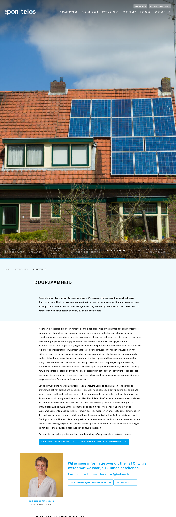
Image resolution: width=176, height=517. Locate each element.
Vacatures (140, 6)
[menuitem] (69, 12)
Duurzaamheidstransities (57, 441)
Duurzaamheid (39, 269)
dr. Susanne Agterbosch (41, 500)
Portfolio (129, 12)
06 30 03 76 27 (125, 482)
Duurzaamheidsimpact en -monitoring (103, 441)
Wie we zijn (90, 12)
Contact (160, 12)
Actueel (145, 12)
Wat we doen (110, 12)
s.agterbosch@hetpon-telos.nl (90, 482)
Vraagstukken (69, 12)
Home (7, 269)
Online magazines (160, 6)
